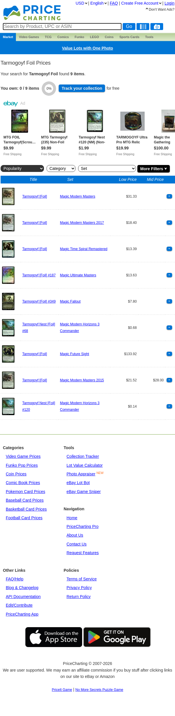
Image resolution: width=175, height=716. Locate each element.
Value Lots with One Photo (87, 48)
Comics (63, 37)
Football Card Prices (24, 518)
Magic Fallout (70, 301)
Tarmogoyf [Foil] (34, 196)
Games (29, 37)
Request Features (83, 552)
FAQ (114, 3)
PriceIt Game (62, 690)
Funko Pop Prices (22, 465)
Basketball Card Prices (26, 509)
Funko (79, 37)
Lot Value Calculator (85, 465)
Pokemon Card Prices (25, 491)
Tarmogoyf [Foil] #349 (39, 301)
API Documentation (23, 596)
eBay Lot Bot (78, 482)
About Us (75, 535)
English (97, 3)
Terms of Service (82, 579)
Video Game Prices (23, 456)
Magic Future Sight (74, 354)
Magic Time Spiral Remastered (83, 249)
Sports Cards (129, 37)
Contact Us (76, 544)
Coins (109, 37)
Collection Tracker (83, 456)
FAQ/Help (14, 579)
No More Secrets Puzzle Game (99, 690)
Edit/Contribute (19, 605)
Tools (149, 37)
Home (72, 518)
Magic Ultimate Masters (78, 275)
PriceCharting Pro (83, 526)
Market (8, 37)
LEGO (94, 37)
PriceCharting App (22, 614)
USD (79, 3)
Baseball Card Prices (25, 500)
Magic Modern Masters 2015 (82, 380)
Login (169, 3)
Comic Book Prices (23, 482)
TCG (48, 37)
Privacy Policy (79, 587)
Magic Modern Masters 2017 (82, 223)
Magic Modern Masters (77, 196)
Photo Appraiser (81, 474)
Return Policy (79, 596)
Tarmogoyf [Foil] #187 (39, 275)
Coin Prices (16, 474)
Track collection (82, 88)
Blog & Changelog (22, 587)
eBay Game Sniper (84, 491)
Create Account (139, 3)
